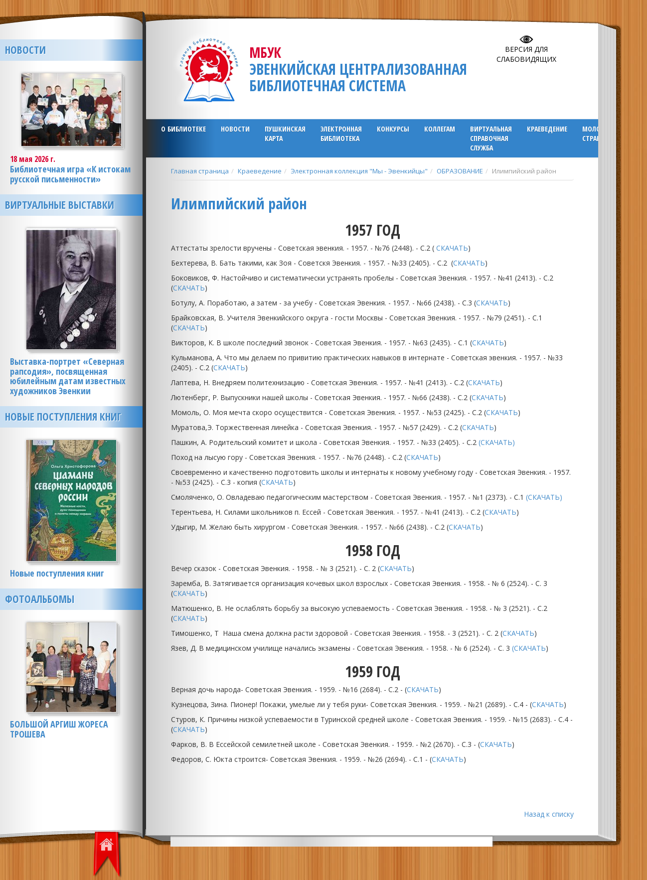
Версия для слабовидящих (526, 54)
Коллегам (439, 129)
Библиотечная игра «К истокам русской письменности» (70, 174)
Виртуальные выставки (59, 205)
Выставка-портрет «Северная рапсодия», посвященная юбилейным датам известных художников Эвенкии (68, 376)
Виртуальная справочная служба (491, 138)
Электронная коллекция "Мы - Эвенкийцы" (359, 170)
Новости (235, 129)
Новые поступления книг (63, 417)
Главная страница (200, 170)
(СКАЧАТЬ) (498, 442)
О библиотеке (183, 129)
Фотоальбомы (39, 599)
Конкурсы (393, 129)
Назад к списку (549, 814)
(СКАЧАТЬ (529, 648)
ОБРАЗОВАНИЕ (460, 170)
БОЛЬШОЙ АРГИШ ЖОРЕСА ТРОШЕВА (59, 729)
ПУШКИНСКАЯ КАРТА (285, 133)
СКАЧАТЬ (452, 248)
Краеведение (547, 129)
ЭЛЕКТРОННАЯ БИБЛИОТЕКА (341, 133)
